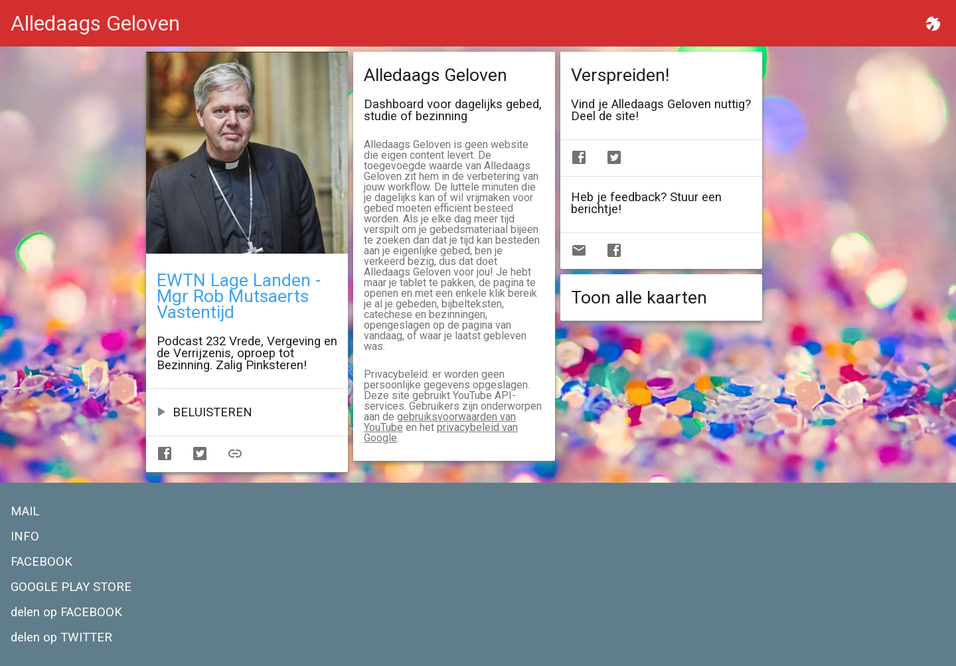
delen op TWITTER (61, 637)
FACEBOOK (41, 561)
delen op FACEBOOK (66, 612)
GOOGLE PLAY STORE (71, 587)
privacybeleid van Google (441, 432)
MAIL (25, 511)
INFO (25, 536)
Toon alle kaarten (639, 297)
